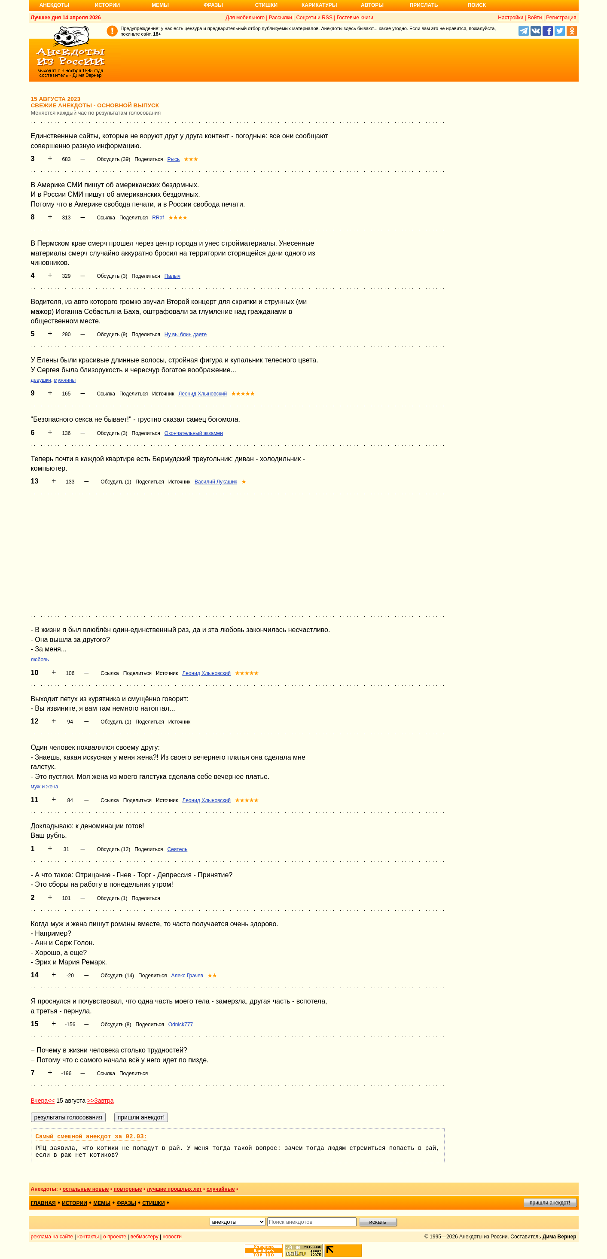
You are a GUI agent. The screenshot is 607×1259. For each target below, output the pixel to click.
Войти (535, 18)
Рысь (173, 159)
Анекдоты (55, 5)
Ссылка (106, 218)
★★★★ (177, 218)
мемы (101, 1203)
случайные (221, 1189)
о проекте (114, 1237)
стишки (153, 1203)
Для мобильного (245, 18)
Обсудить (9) (112, 334)
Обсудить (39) (113, 159)
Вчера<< (43, 1100)
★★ (212, 976)
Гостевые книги (355, 18)
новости (171, 1237)
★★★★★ (243, 394)
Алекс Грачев (187, 976)
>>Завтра (100, 1100)
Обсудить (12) (113, 849)
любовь (40, 660)
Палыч (172, 276)
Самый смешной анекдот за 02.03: (91, 1136)
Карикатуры (319, 5)
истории (74, 1203)
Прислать (424, 5)
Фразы (213, 5)
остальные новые (86, 1189)
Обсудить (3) (112, 276)
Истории (107, 5)
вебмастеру (145, 1237)
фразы (126, 1203)
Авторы (372, 5)
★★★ (191, 159)
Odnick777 (180, 1025)
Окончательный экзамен (194, 433)
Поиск (477, 5)
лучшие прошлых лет (174, 1189)
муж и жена (44, 787)
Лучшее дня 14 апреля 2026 (66, 18)
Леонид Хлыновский (202, 394)
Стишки (266, 5)
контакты (88, 1237)
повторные (127, 1189)
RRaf (158, 218)
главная (43, 1203)
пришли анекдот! (550, 1203)
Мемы (160, 5)
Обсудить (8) (116, 1025)
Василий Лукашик (216, 482)
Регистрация (561, 18)
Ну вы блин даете (186, 334)
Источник (163, 394)
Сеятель (177, 849)
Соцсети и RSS (314, 18)
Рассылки (280, 18)
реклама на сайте (52, 1237)
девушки (41, 380)
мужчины (65, 380)
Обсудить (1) (116, 482)
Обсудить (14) (117, 976)
